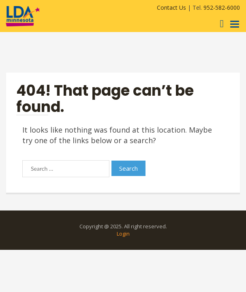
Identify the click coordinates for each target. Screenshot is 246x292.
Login (123, 233)
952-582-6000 (221, 7)
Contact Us (171, 7)
